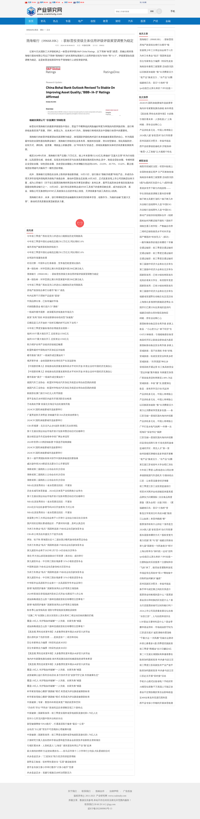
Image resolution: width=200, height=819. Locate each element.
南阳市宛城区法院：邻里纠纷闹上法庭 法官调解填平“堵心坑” (156, 166)
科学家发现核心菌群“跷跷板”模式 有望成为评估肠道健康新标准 (58, 691)
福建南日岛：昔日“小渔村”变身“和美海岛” (154, 83)
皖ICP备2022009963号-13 (100, 808)
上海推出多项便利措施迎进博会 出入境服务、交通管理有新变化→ (156, 302)
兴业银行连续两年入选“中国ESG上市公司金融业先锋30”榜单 (155, 204)
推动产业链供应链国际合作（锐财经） (156, 215)
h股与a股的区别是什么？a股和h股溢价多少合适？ (156, 183)
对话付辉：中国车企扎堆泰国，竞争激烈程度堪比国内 (53, 263)
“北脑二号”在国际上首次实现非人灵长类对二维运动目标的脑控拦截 (60, 615)
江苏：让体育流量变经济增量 (154, 481)
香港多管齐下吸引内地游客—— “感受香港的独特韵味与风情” (155, 188)
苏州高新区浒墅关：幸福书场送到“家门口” (155, 141)
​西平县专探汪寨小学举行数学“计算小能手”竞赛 (50, 767)
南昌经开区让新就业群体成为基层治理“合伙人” (156, 340)
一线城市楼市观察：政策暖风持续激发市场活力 (50, 312)
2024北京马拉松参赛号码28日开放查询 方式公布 (50, 507)
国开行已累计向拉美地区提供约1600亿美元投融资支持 (155, 307)
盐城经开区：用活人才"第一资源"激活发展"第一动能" (154, 448)
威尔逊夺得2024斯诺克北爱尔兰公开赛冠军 (48, 464)
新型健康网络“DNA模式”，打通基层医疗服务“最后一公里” (56, 724)
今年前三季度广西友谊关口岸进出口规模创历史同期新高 (55, 236)
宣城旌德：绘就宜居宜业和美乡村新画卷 (156, 356)
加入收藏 (143, 2)
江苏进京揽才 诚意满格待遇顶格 (155, 632)
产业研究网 (101, 796)
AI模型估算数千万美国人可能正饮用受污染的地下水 (156, 687)
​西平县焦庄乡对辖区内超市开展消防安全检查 (49, 398)
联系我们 (86, 791)
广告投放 (127, 791)
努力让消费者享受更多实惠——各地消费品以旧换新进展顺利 (156, 410)
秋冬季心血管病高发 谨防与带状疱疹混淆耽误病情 (52, 610)
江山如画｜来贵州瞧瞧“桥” (153, 519)
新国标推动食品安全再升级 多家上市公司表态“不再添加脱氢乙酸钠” (156, 323)
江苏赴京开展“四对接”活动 (153, 676)
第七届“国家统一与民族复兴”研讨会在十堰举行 (156, 546)
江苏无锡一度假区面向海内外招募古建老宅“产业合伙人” (156, 416)
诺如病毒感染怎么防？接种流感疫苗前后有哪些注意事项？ (56, 599)
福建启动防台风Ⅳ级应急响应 (154, 313)
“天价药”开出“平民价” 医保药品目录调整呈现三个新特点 (55, 707)
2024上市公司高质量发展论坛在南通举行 (156, 611)
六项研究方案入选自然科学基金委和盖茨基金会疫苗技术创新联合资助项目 (63, 740)
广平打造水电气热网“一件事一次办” (156, 426)
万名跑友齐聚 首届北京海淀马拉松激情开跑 (48, 404)
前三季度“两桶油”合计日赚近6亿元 (156, 649)
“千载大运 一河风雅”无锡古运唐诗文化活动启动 (156, 638)
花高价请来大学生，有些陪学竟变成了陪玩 (156, 280)
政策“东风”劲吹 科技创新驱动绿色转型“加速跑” (50, 317)
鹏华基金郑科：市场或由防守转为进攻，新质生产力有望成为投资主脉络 (156, 627)
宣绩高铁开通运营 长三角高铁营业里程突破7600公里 (156, 367)
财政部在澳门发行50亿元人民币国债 (45, 393)
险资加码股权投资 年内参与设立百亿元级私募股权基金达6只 (156, 659)
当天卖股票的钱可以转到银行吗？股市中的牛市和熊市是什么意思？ (156, 605)
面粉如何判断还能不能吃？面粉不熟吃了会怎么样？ (156, 220)
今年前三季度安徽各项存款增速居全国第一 (48, 328)
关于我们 (72, 791)
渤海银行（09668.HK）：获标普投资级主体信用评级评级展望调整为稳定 (63, 274)
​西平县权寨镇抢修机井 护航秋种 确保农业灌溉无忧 (155, 146)
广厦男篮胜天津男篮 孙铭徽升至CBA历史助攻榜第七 (53, 415)
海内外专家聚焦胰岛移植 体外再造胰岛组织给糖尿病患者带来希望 (59, 659)
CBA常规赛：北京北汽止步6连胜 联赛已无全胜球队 (52, 426)
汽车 (130, 21)
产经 (155, 21)
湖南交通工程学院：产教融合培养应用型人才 (156, 226)
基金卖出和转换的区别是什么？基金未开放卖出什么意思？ (156, 600)
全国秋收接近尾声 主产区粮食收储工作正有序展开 (156, 172)
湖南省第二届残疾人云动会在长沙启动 (46, 469)
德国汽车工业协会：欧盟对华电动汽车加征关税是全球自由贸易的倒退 (61, 382)
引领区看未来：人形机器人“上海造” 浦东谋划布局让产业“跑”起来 (59, 745)
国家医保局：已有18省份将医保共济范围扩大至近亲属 (156, 275)
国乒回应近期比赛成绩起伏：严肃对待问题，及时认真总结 (56, 523)
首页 (30, 21)
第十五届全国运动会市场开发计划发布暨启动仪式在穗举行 (56, 431)
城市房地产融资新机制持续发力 (42, 247)
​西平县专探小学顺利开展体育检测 (156, 703)
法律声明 (113, 791)
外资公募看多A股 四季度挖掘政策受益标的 (156, 643)
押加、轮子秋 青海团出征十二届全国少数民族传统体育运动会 (57, 539)
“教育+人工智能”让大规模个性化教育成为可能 (156, 152)
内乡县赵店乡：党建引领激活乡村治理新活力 (49, 772)
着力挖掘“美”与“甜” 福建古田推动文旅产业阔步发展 (156, 540)
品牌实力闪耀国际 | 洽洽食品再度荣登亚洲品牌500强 (156, 497)
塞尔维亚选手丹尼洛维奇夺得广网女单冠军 (48, 436)
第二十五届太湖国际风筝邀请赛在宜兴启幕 (156, 654)
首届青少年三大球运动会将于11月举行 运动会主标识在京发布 (57, 518)
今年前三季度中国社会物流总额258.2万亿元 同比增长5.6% (55, 241)
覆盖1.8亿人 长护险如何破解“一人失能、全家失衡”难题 (54, 621)
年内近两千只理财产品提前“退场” (43, 295)
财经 (118, 21)
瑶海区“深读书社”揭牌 (151, 432)
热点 (55, 21)
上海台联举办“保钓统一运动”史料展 (156, 551)
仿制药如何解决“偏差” (151, 578)
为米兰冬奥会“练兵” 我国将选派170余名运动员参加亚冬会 (55, 529)
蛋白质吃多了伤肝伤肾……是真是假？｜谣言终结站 (52, 637)
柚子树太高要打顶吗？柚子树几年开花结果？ (156, 199)
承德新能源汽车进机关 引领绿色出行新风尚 (156, 475)
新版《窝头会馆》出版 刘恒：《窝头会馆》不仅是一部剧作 (156, 502)
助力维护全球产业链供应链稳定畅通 (45, 344)
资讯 (43, 21)
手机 (173, 11)
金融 (168, 21)
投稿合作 (100, 791)
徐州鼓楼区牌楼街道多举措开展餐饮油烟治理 (156, 454)
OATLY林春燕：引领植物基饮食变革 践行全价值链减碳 (156, 334)
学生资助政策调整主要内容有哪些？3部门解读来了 (155, 193)
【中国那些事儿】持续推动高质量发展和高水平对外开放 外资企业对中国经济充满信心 (69, 366)
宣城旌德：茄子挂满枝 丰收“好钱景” (156, 351)
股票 (143, 21)
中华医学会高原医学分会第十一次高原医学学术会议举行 (55, 583)
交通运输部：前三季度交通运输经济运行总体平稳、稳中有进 (156, 248)
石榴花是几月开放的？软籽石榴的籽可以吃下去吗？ (52, 323)
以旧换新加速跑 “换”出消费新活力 (156, 72)
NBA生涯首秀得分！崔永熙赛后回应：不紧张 (49, 485)
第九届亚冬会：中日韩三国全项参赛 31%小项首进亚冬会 (55, 561)
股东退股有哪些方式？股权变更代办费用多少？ (156, 535)
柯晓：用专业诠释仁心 (151, 124)
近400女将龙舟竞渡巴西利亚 (153, 697)
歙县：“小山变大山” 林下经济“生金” (156, 329)
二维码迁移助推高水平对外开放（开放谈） (155, 231)
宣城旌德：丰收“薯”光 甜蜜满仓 (155, 383)
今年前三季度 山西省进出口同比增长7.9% (156, 470)
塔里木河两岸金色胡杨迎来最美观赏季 (156, 491)
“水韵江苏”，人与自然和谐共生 (155, 616)
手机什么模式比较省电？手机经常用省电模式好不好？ (156, 681)
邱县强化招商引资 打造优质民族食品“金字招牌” (156, 443)
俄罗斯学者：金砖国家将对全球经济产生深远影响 (51, 361)
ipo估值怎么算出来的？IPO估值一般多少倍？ (156, 88)
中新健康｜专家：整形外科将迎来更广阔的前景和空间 (53, 702)
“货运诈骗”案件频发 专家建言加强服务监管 (156, 372)
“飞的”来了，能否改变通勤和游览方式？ (156, 567)
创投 (93, 21)
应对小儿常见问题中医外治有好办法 (45, 718)
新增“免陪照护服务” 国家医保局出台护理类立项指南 (52, 588)
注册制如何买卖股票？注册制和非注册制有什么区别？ (156, 562)
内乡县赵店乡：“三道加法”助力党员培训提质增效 (51, 756)
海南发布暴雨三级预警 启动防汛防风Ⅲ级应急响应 (156, 66)
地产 (80, 21)
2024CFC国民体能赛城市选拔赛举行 (44, 409)
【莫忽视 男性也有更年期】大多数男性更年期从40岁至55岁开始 (58, 632)
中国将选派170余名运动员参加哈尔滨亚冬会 (48, 567)
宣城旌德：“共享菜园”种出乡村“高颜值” (154, 361)
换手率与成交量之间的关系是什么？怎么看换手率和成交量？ (155, 589)
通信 (41, 30)
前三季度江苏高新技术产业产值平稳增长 (156, 665)
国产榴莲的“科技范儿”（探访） (155, 237)
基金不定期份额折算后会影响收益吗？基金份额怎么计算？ (156, 692)
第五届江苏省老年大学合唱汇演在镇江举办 (156, 464)
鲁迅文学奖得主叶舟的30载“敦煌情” (156, 513)
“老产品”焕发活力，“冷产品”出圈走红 (156, 77)
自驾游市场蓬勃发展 (37, 258)
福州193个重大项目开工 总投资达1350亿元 (48, 333)
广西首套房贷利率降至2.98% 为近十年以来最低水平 (156, 378)
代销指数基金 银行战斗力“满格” (42, 306)
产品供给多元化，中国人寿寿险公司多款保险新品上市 (156, 130)
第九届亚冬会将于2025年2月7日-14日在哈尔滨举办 (52, 550)
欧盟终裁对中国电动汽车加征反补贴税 (46, 350)
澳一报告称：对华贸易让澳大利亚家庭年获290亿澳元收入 (55, 268)
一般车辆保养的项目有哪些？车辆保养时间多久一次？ (156, 242)
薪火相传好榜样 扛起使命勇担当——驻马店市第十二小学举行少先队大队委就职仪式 (68, 751)
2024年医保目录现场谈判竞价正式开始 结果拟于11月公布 (55, 594)
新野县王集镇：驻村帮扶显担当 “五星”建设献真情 (51, 762)
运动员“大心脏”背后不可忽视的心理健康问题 (49, 729)
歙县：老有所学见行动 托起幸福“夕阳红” (154, 388)
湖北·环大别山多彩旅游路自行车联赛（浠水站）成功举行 (55, 556)
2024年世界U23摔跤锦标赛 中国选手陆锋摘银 (49, 442)
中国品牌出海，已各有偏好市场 (42, 301)
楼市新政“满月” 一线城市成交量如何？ (46, 355)
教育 (105, 21)
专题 (68, 21)
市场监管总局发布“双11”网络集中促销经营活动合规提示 (156, 573)
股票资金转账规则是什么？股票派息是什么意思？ (156, 594)
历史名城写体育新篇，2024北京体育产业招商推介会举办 (55, 491)
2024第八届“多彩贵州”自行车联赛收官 (156, 135)
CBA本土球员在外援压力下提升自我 (45, 534)
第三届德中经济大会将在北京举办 (156, 264)
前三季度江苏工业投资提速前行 (155, 486)
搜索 (152, 11)
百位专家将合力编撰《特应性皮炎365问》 (47, 642)
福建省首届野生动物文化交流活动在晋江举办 (156, 296)
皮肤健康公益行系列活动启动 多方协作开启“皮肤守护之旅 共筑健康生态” (63, 675)
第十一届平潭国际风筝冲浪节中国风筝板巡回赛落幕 (52, 458)
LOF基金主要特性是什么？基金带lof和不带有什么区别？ (156, 622)
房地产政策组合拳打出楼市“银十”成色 (46, 290)
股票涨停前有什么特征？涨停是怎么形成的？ (156, 524)
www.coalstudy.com (117, 796)
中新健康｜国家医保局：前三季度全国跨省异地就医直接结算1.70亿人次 (62, 713)
